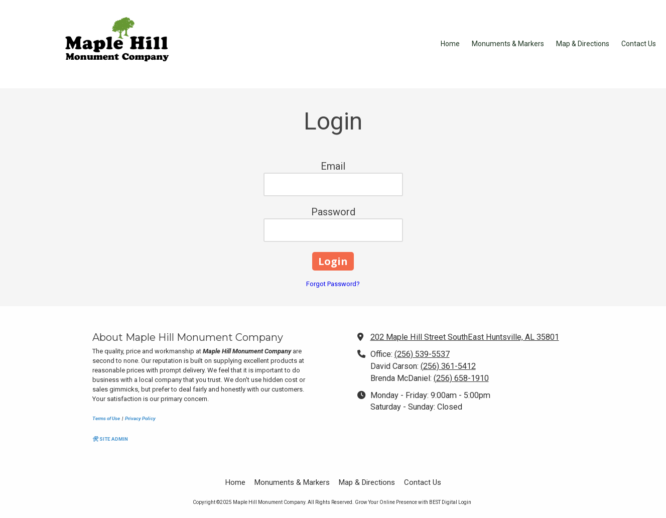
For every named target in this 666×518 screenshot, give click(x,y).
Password (333, 212)
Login (464, 502)
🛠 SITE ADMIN (110, 439)
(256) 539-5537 (422, 354)
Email (333, 166)
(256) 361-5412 (448, 366)
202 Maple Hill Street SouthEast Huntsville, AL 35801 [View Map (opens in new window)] (464, 337)
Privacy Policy (140, 418)
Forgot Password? (333, 284)
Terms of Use (106, 418)
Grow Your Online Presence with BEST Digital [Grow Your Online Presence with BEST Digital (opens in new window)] (406, 502)
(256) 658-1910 (461, 378)
